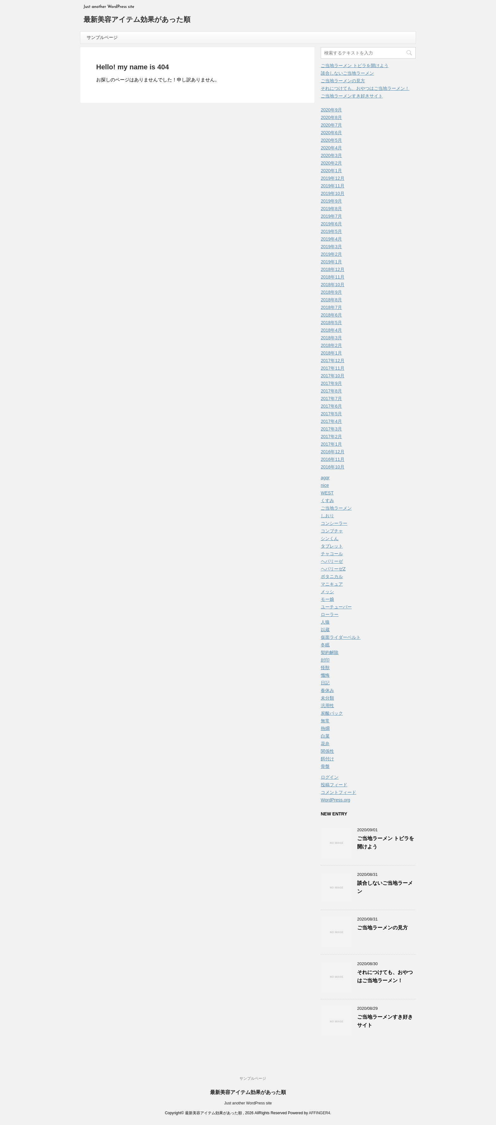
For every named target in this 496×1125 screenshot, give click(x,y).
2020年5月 (331, 140)
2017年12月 (332, 360)
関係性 (327, 751)
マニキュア (332, 584)
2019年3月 (331, 246)
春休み (327, 690)
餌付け (327, 758)
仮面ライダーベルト (341, 637)
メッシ (327, 591)
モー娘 (327, 599)
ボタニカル (332, 576)
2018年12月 (332, 269)
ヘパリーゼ (332, 561)
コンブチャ (332, 530)
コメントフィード (338, 792)
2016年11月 (332, 459)
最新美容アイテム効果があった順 (137, 20)
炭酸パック (332, 713)
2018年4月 (331, 330)
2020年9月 (331, 109)
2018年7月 (331, 307)
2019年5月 (331, 231)
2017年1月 (331, 444)
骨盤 (325, 766)
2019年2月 (331, 254)
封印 (325, 660)
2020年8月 (331, 117)
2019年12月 (332, 178)
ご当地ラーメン (336, 508)
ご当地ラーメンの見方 (343, 80)
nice (325, 485)
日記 (325, 682)
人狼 (325, 622)
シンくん (329, 538)
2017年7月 (331, 398)
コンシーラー (334, 523)
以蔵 (325, 629)
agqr (325, 477)
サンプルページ (102, 37)
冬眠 (325, 644)
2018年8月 (331, 299)
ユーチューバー (336, 606)
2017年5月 (331, 413)
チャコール (332, 553)
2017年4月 (331, 421)
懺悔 (325, 675)
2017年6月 (331, 406)
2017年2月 (331, 436)
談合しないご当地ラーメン (347, 73)
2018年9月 (331, 292)
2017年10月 (332, 375)
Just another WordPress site (248, 1103)
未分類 (327, 698)
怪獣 (325, 667)
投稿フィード (334, 784)
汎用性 (327, 705)
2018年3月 (331, 337)
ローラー (329, 614)
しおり (327, 515)
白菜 (325, 735)
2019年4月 (331, 239)
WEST (327, 492)
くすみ (327, 500)
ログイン (329, 777)
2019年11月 (332, 185)
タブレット (332, 546)
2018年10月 (332, 284)
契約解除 (329, 652)
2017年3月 (331, 428)
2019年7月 (331, 216)
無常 (325, 720)
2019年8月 (331, 208)
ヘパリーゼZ (333, 568)
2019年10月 (332, 193)
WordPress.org (335, 799)
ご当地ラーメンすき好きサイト (352, 95)
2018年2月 (331, 345)
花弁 (325, 743)
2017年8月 (331, 390)
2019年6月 (331, 223)
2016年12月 (332, 451)
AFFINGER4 (319, 1113)
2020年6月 (331, 132)
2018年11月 (332, 277)
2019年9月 (331, 201)
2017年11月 (332, 368)
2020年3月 (331, 155)
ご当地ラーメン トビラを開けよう (354, 65)
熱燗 (325, 728)
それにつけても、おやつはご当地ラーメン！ (365, 88)
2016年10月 (332, 466)
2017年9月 (331, 383)
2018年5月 (331, 322)
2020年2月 (331, 163)
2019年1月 (331, 261)
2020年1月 (331, 170)
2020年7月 (331, 125)
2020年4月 (331, 147)
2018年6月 (331, 314)
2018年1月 (331, 352)
